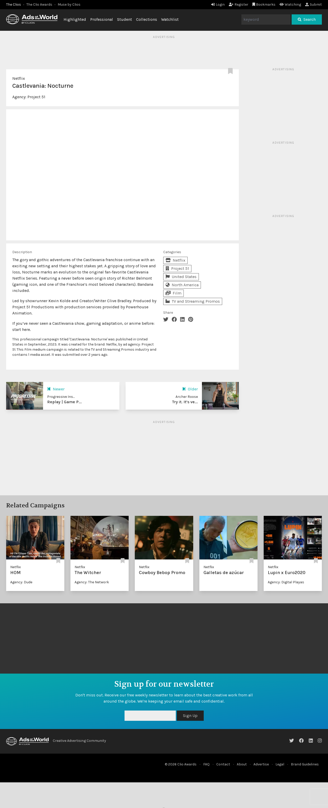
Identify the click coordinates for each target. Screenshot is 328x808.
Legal (279, 764)
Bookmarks (264, 4)
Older (190, 389)
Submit (313, 4)
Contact (223, 764)
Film (173, 293)
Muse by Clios (69, 4)
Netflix (18, 78)
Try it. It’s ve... (185, 401)
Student (124, 19)
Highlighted (75, 19)
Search (307, 19)
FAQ (206, 764)
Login (218, 4)
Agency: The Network (92, 582)
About (242, 764)
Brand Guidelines (305, 764)
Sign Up (190, 715)
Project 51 (36, 96)
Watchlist (170, 19)
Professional (101, 19)
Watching (290, 4)
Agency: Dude (21, 582)
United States (181, 276)
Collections (146, 19)
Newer (56, 389)
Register (238, 4)
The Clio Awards (39, 4)
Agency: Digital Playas (286, 582)
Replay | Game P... (64, 401)
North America (182, 284)
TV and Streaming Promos (193, 301)
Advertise (261, 764)
